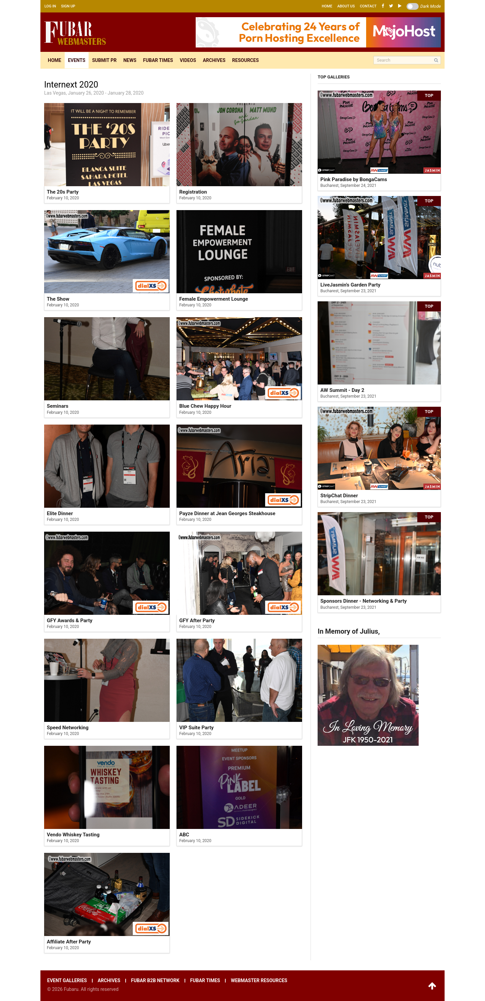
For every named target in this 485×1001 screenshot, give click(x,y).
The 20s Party (62, 192)
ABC (184, 835)
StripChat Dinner (339, 496)
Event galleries (67, 980)
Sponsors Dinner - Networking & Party (363, 601)
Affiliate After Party (69, 942)
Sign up (68, 6)
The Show (58, 299)
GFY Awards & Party (69, 621)
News (129, 60)
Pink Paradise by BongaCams (353, 179)
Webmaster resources (259, 980)
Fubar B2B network (155, 980)
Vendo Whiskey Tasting (73, 835)
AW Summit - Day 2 (342, 390)
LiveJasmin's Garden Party (350, 285)
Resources (245, 60)
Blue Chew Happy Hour (205, 406)
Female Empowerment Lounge (213, 299)
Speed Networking (68, 728)
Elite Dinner (60, 513)
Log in (50, 6)
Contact (368, 6)
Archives (214, 60)
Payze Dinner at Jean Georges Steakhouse (227, 513)
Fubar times (158, 60)
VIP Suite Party (196, 728)
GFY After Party (197, 621)
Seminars (57, 406)
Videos (188, 60)
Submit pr (104, 60)
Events (77, 60)
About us (346, 6)
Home (327, 6)
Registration (193, 192)
